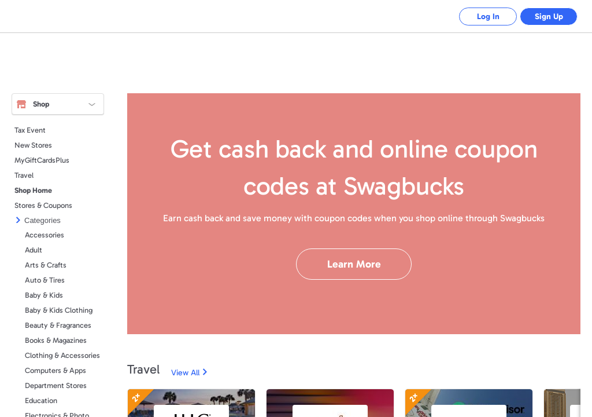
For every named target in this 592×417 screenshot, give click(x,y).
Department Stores (56, 385)
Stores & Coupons (43, 205)
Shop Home (33, 190)
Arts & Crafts (45, 265)
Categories (42, 220)
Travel (24, 175)
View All (185, 373)
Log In (488, 16)
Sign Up (549, 16)
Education (41, 400)
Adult (33, 250)
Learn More (354, 264)
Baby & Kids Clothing (58, 310)
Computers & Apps (55, 370)
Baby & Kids (44, 295)
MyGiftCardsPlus (41, 160)
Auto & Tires (45, 280)
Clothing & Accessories (62, 355)
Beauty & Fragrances (58, 325)
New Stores (33, 145)
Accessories (44, 235)
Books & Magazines (56, 340)
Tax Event (30, 130)
